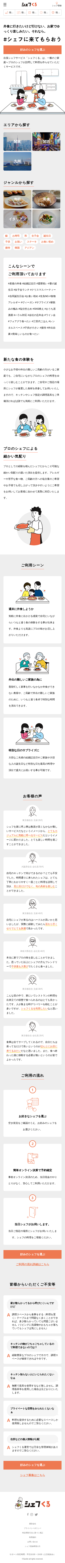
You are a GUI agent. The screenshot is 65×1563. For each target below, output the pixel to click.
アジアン (29, 247)
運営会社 (32, 1524)
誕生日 (47, 235)
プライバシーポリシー (32, 1528)
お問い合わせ (32, 1542)
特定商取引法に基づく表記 (32, 1533)
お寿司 (16, 235)
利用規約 (32, 1537)
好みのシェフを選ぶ (32, 49)
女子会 (35, 235)
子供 (7, 241)
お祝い (18, 241)
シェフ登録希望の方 (32, 1546)
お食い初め (47, 241)
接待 (7, 247)
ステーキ (32, 241)
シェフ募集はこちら (32, 1475)
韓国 (17, 247)
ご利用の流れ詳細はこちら (32, 1264)
